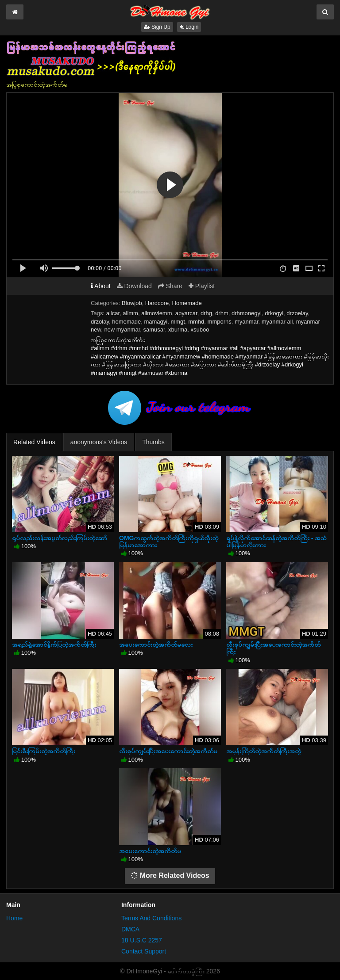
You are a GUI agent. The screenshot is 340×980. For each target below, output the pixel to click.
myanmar (246, 321)
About (101, 286)
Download (134, 286)
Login (189, 27)
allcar (113, 313)
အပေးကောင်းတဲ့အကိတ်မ (150, 850)
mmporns (220, 321)
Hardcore (157, 303)
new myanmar (122, 329)
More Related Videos (170, 875)
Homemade (187, 303)
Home (14, 918)
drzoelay (297, 313)
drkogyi (274, 313)
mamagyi (155, 321)
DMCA (130, 929)
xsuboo (200, 329)
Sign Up (157, 27)
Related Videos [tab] (34, 442)
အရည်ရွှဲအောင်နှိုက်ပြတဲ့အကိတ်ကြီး (54, 644)
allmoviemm (156, 313)
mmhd (196, 321)
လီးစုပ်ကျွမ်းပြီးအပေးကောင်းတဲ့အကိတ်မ (168, 751)
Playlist (202, 286)
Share (170, 286)
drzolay (100, 321)
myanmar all (277, 321)
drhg (206, 313)
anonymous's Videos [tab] (99, 442)
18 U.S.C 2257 (141, 940)
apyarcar (186, 313)
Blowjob (132, 303)
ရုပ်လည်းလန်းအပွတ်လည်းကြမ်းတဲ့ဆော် (59, 537)
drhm (221, 313)
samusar (154, 329)
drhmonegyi (247, 313)
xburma (177, 329)
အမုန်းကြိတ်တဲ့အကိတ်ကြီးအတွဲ (263, 751)
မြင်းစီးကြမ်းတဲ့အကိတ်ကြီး (43, 751)
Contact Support (143, 951)
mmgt (177, 321)
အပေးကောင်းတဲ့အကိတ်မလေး (156, 644)
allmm (130, 313)
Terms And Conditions (151, 918)
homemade (126, 321)
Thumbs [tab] (153, 442)
